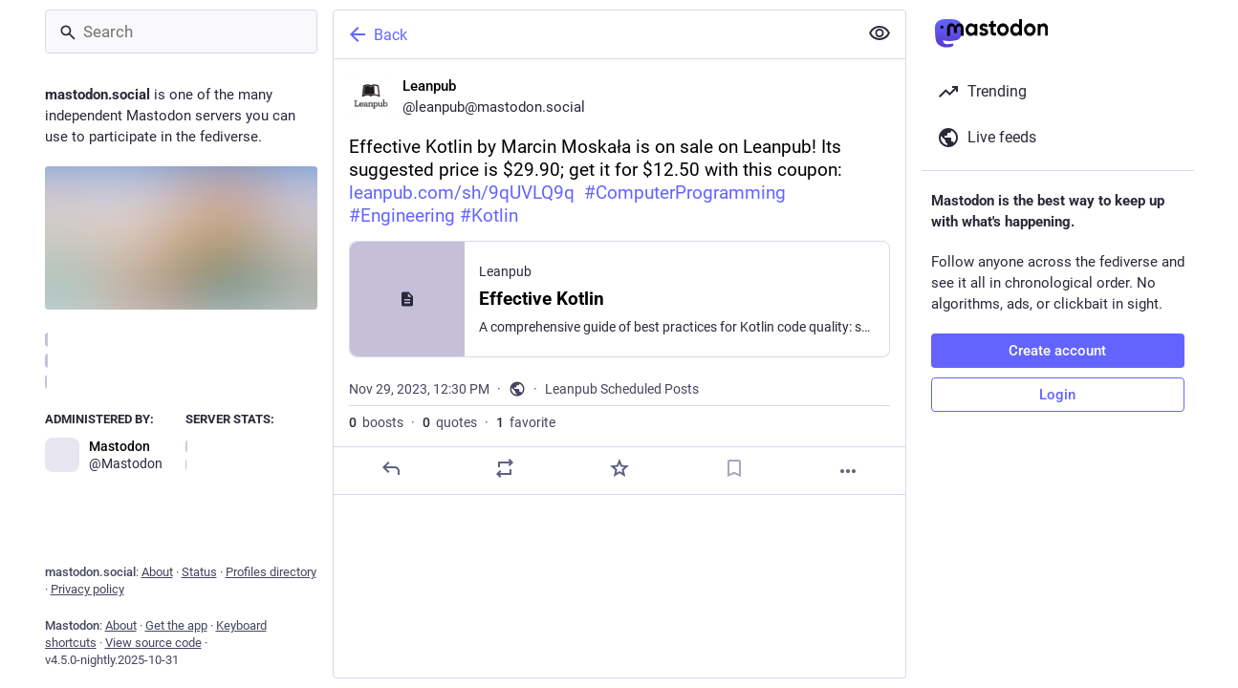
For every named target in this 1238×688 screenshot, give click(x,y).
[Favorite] (618, 468)
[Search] (181, 32)
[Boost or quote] (504, 468)
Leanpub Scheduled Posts (622, 389)
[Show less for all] (879, 33)
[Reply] (390, 468)
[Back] (594, 34)
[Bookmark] (733, 468)
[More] (847, 471)
